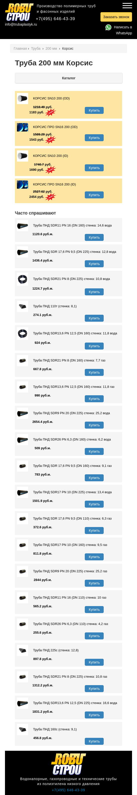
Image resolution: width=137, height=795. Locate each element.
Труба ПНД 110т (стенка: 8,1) (47, 306)
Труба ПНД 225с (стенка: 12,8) (48, 650)
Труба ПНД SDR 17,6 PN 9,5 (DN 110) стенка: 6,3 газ (64, 518)
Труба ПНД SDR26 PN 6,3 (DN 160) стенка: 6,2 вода (64, 439)
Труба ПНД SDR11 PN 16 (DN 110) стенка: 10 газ (61, 597)
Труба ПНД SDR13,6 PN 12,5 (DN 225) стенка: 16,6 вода (67, 703)
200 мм (52, 48)
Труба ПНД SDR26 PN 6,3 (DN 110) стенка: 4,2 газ (62, 624)
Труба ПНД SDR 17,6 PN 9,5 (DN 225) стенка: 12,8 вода (66, 252)
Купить (94, 110)
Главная (20, 48)
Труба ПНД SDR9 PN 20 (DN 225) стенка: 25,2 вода (63, 413)
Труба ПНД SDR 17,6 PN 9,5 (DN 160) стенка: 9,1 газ (64, 466)
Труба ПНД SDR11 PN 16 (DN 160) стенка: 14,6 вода (64, 225)
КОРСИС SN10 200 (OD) (43, 98)
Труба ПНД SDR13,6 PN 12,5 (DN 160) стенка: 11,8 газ (65, 387)
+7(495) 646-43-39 (55, 18)
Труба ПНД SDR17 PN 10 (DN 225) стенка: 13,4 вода (64, 492)
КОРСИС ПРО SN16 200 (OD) (47, 127)
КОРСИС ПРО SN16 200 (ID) (46, 184)
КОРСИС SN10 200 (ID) (42, 156)
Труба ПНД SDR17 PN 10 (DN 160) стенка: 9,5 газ (62, 545)
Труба (36, 48)
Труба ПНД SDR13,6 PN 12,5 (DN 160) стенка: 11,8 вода (67, 333)
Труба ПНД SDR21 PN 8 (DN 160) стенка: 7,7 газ (61, 360)
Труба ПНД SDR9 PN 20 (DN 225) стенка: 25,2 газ (62, 571)
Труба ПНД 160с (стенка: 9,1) (47, 729)
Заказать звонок (116, 17)
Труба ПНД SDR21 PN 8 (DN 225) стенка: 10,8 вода (63, 279)
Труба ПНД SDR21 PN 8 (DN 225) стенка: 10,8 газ (62, 676)
